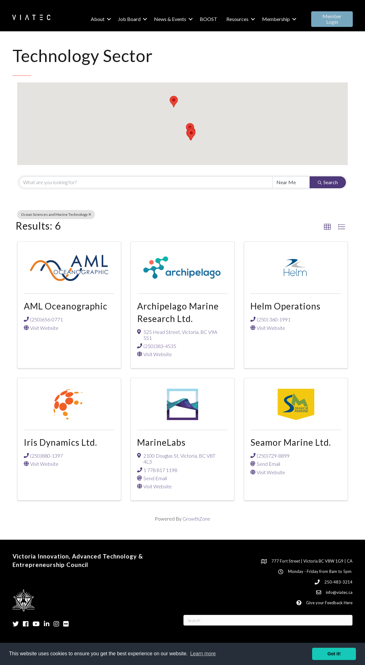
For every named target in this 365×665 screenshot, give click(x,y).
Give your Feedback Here (329, 602)
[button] (331, 19)
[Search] (267, 620)
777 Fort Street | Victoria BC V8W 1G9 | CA (311, 561)
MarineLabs (161, 442)
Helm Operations (285, 306)
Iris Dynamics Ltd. (60, 442)
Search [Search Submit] (328, 182)
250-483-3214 (338, 581)
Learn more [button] (203, 653)
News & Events (170, 19)
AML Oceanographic (65, 306)
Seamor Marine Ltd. (290, 442)
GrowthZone (196, 519)
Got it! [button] (334, 653)
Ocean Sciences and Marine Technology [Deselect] (56, 214)
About (97, 19)
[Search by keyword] (146, 182)
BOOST (208, 19)
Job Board (129, 19)
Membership (276, 19)
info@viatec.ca (339, 592)
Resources (237, 19)
